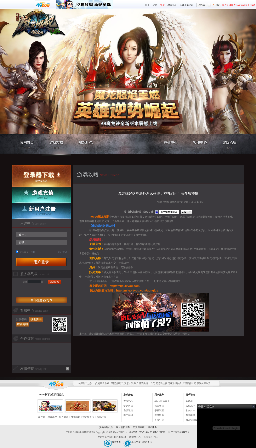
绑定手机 (172, 5)
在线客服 (128, 410)
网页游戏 (59, 394)
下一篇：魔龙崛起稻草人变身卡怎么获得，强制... (162, 333)
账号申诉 (159, 415)
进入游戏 (54, 281)
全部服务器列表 (41, 300)
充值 (162, 5)
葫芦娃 (41, 417)
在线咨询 (22, 324)
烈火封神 (63, 417)
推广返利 (128, 415)
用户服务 (152, 427)
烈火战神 (52, 417)
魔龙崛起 (75, 417)
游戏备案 (112, 441)
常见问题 (128, 405)
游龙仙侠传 (88, 417)
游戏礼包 (86, 145)
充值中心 (171, 145)
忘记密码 (62, 252)
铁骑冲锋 (101, 417)
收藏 (216, 5)
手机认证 (159, 410)
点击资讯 (36, 319)
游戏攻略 (56, 145)
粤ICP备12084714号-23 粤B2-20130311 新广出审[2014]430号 (159, 432)
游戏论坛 (229, 145)
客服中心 (200, 145)
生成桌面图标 (187, 5)
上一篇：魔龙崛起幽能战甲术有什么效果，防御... (106, 333)
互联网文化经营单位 (137, 441)
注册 (147, 5)
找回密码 (159, 405)
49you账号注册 (162, 401)
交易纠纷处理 (106, 427)
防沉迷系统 (139, 427)
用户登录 (41, 262)
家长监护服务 (123, 427)
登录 (154, 5)
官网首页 (27, 145)
